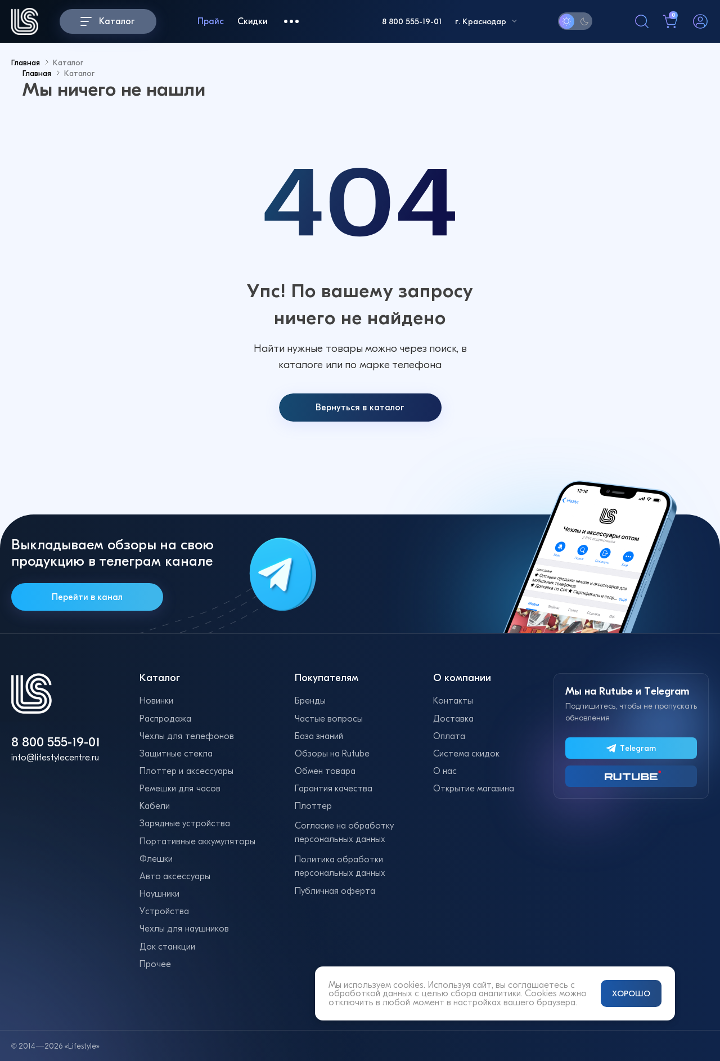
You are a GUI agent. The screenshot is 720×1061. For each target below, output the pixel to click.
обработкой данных (370, 993)
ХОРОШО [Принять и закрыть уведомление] (631, 993)
